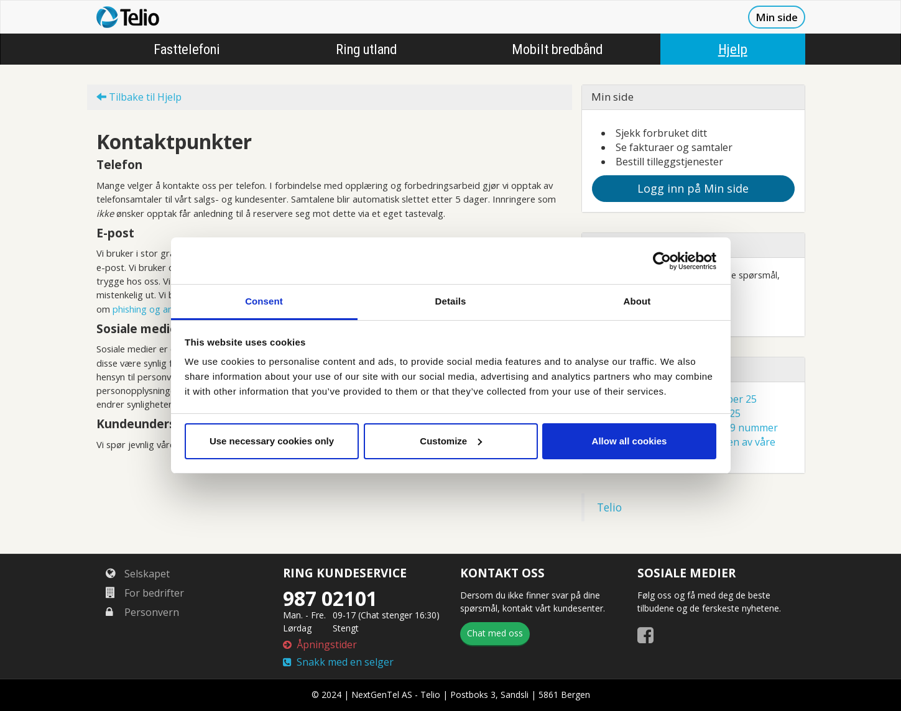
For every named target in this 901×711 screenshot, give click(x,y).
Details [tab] (450, 301)
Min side (776, 17)
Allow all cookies (629, 441)
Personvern (142, 612)
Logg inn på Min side (693, 188)
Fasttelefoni (187, 49)
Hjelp (732, 49)
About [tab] (637, 301)
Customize (451, 441)
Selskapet (138, 573)
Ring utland (366, 49)
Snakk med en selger (338, 662)
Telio (609, 507)
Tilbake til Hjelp (139, 97)
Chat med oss (495, 633)
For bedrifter (145, 593)
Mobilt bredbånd (557, 49)
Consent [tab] (264, 301)
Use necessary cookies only (272, 441)
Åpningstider (320, 644)
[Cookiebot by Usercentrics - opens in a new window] (662, 261)
